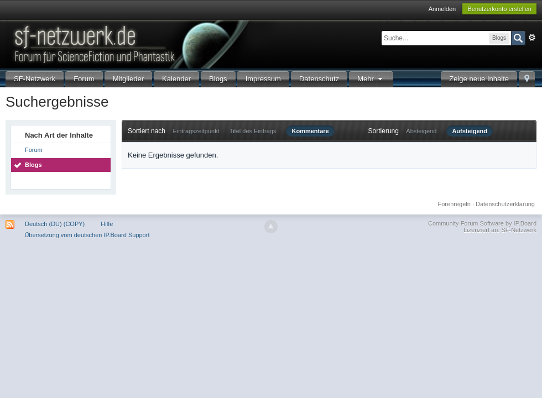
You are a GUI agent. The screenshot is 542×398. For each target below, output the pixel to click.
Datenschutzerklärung (505, 204)
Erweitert (532, 37)
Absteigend (421, 131)
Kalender (176, 79)
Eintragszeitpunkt (196, 131)
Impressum (263, 79)
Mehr (371, 79)
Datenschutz (319, 79)
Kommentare (310, 131)
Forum (84, 79)
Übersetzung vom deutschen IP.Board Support (86, 235)
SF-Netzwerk (34, 79)
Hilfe (107, 224)
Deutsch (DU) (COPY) (55, 224)
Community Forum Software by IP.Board (482, 223)
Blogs (218, 79)
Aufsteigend (469, 131)
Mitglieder (128, 79)
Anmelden (442, 9)
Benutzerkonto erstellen (499, 9)
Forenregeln (454, 204)
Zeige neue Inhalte (479, 79)
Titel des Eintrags (253, 131)
